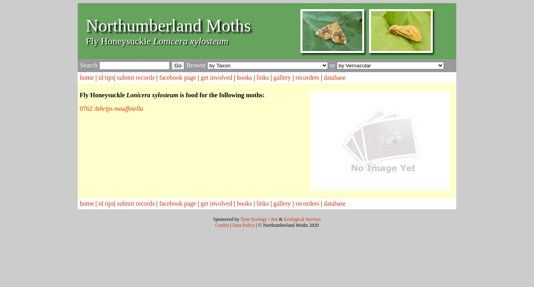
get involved (216, 77)
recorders (308, 77)
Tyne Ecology (253, 219)
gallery (282, 77)
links (263, 77)
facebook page (177, 77)
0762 (111, 108)
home (87, 77)
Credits (222, 225)
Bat (274, 219)
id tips (106, 77)
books (244, 77)
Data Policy (243, 225)
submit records (136, 77)
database (335, 77)
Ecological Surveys (302, 219)
